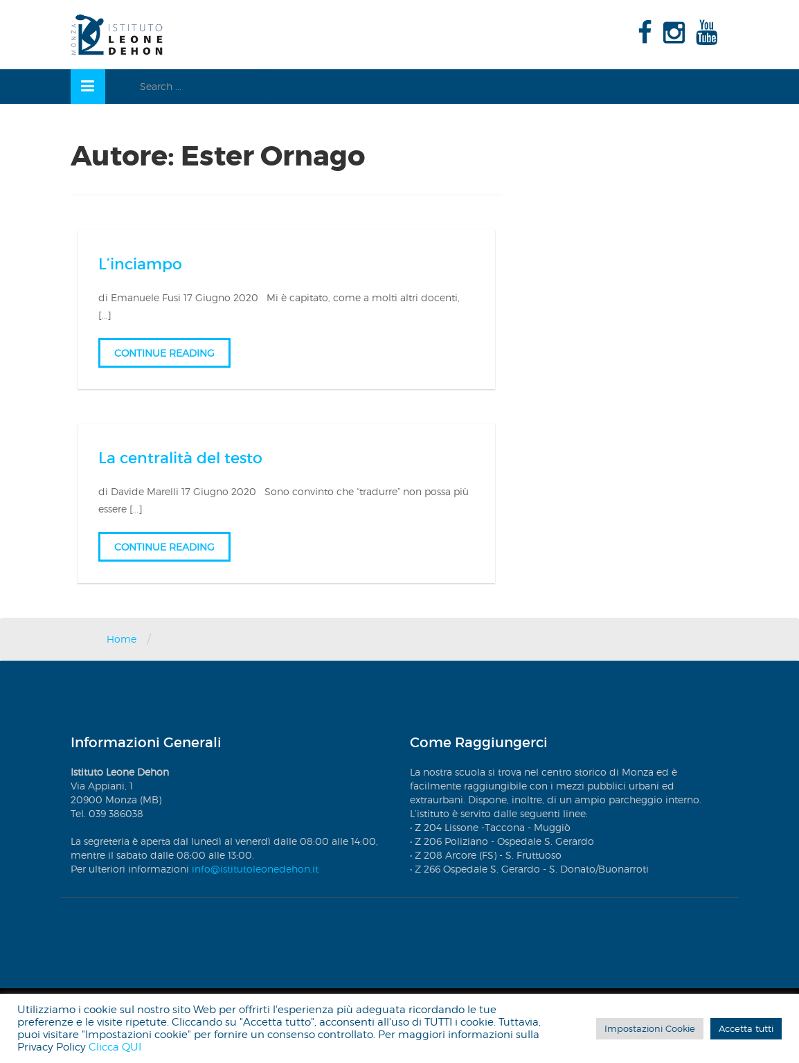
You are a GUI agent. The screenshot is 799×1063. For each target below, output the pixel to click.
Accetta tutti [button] (746, 1028)
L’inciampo (140, 264)
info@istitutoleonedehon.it (255, 869)
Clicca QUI (115, 1047)
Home (121, 639)
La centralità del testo (180, 458)
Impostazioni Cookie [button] (649, 1028)
